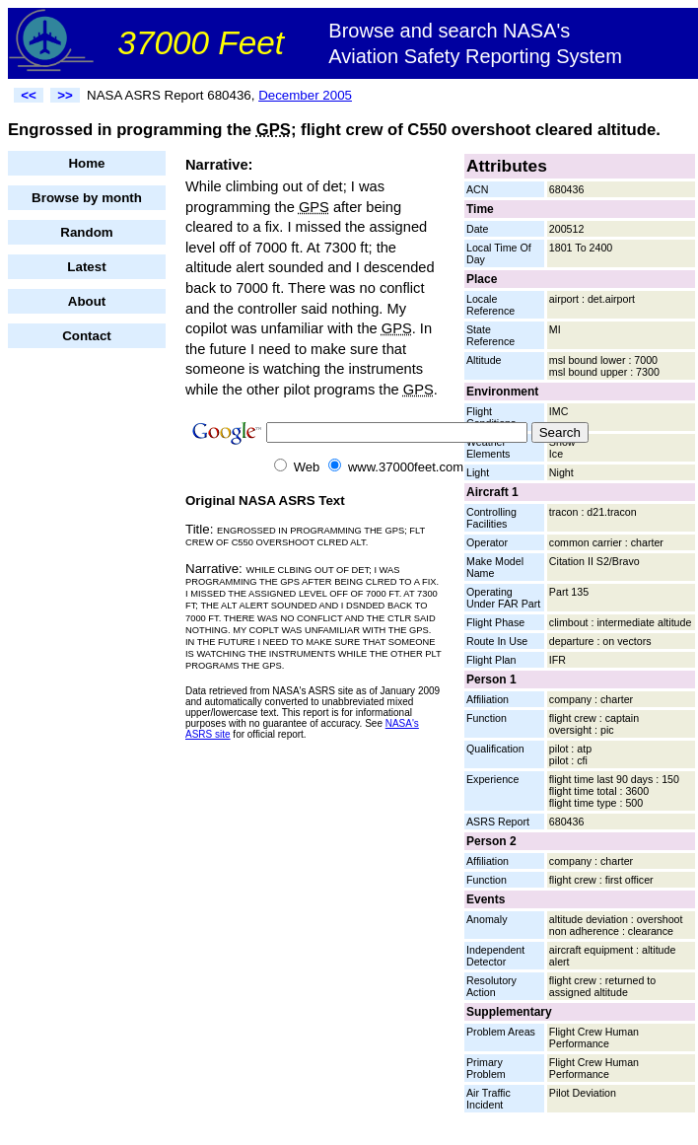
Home (86, 163)
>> (65, 95)
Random (86, 232)
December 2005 (305, 95)
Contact (86, 335)
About (87, 301)
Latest (86, 266)
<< (28, 95)
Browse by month (87, 197)
